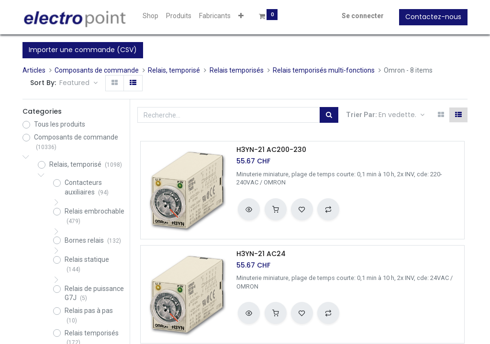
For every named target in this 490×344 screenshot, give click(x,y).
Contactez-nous (433, 17)
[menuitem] (150, 16)
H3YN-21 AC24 (261, 253)
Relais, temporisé (174, 70)
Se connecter (363, 16)
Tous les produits (59, 124)
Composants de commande (97, 70)
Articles (33, 70)
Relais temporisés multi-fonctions (324, 70)
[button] (240, 16)
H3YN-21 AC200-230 (271, 149)
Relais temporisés (237, 70)
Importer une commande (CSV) (83, 49)
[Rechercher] (329, 115)
